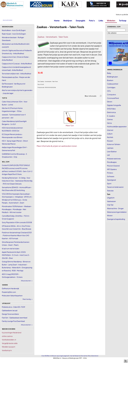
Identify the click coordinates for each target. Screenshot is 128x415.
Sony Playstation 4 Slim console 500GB (17, 222)
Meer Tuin (70, 125)
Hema (109, 123)
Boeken (110, 80)
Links (101, 20)
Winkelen (111, 20)
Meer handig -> (27, 299)
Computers (111, 94)
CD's (109, 91)
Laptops (110, 148)
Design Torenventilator (10, 314)
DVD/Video (111, 109)
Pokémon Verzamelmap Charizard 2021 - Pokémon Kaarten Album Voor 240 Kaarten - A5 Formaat (17, 235)
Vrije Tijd (110, 205)
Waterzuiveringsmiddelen (117, 212)
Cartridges (111, 87)
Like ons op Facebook (7, 20)
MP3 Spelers (112, 169)
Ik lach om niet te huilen (10, 248)
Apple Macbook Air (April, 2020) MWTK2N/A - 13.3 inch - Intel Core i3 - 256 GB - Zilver (16, 255)
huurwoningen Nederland (11, 332)
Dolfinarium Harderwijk (10, 288)
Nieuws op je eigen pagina (60, 355)
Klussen (110, 141)
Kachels (110, 137)
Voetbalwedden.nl (9, 340)
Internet (110, 130)
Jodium (110, 134)
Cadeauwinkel (112, 84)
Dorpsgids (80, 20)
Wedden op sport (8, 347)
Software (110, 176)
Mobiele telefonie (114, 159)
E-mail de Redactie (74, 355)
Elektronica (111, 112)
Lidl (108, 155)
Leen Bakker (112, 151)
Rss (89, 355)
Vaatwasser (111, 201)
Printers (110, 173)
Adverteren (94, 355)
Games (110, 119)
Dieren (109, 102)
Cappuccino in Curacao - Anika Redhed (17, 63)
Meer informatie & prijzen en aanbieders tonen (57, 146)
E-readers (111, 116)
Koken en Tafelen (113, 144)
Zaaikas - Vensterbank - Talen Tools (53, 37)
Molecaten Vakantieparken (12, 295)
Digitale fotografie (114, 105)
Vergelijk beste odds (9, 343)
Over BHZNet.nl (46, 355)
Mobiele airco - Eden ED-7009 (13, 307)
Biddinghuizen (112, 77)
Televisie (110, 191)
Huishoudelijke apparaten (117, 126)
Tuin (108, 194)
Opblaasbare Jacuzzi (9, 310)
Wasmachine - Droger (115, 208)
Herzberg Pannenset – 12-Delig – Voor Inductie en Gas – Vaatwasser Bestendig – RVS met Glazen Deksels (17, 181)
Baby (109, 73)
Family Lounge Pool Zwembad (13, 321)
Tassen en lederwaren (115, 187)
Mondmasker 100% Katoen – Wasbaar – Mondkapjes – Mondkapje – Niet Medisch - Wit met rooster (17, 209)
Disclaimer (84, 355)
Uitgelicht (110, 198)
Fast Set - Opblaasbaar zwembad (14, 318)
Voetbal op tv (7, 350)
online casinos (7, 336)
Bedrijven (67, 20)
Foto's (92, 20)
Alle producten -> (26, 281)
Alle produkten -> (26, 325)
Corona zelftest (113, 98)
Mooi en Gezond (113, 166)
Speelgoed (111, 180)
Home (57, 20)
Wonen (110, 215)
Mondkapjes (112, 162)
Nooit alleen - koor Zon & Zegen (14, 30)
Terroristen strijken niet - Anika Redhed (16, 73)
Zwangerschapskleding (116, 219)
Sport (109, 183)
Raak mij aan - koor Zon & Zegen (14, 34)
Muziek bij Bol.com (9, 292)
